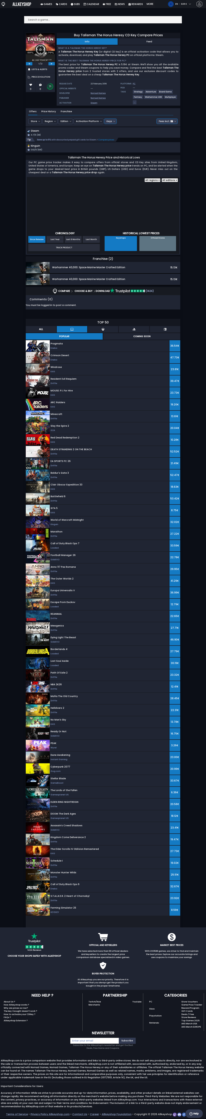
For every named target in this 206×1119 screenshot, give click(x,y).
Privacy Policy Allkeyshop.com (50, 1115)
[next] (51, 63)
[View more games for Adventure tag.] (151, 93)
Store (34, 121)
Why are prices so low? (16, 1008)
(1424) (132, 292)
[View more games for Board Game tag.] (165, 93)
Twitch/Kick (95, 1002)
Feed (149, 41)
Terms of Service (17, 1115)
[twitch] (175, 1115)
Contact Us (79, 1115)
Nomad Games (98, 93)
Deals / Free (187, 1015)
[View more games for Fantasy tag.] (138, 98)
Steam (94, 102)
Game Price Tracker (191, 1005)
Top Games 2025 (190, 1021)
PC (150, 1002)
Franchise (66, 111)
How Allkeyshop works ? (16, 1005)
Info (87, 41)
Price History (48, 111)
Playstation (155, 1016)
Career (94, 1115)
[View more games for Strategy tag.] (138, 93)
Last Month (91, 240)
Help (194, 1113)
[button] (126, 149)
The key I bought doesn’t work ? (20, 1011)
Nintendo (154, 1023)
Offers (33, 111)
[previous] (29, 63)
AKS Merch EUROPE (191, 1027)
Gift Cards (187, 1011)
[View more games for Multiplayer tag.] (170, 98)
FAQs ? (7, 1018)
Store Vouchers (189, 1002)
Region (49, 121)
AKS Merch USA (189, 1024)
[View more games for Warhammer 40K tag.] (153, 98)
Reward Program (190, 1008)
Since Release (37, 240)
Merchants (94, 1005)
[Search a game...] (103, 19)
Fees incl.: (166, 121)
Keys (109, 121)
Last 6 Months (73, 240)
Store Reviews (188, 1018)
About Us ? (9, 1002)
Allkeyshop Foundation (116, 1115)
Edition (64, 121)
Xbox (151, 1009)
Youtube (136, 1002)
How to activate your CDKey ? (19, 1015)
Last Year (55, 240)
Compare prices (106, 140)
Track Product (64, 248)
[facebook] (184, 1115)
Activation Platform (87, 121)
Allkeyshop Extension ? (16, 1021)
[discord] (179, 1115)
